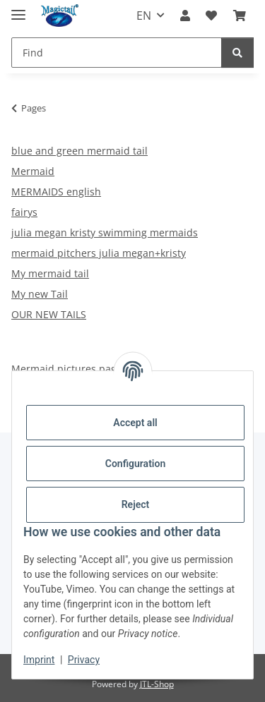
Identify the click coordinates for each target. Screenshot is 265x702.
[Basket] (239, 15)
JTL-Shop (157, 684)
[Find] (116, 52)
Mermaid (32, 171)
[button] (185, 15)
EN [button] (143, 15)
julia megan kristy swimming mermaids (104, 232)
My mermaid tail (50, 273)
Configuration (135, 463)
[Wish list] (211, 15)
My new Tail (39, 294)
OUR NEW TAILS (48, 314)
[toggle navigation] (18, 9)
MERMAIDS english (56, 191)
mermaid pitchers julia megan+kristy (98, 253)
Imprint (38, 659)
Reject (136, 504)
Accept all (135, 422)
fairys (24, 212)
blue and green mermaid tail (79, 150)
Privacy (84, 659)
